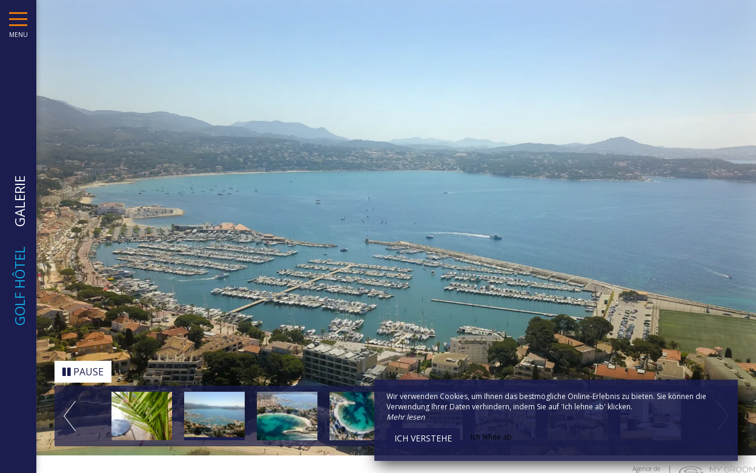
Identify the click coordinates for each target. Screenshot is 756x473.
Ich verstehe (423, 438)
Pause (83, 368)
